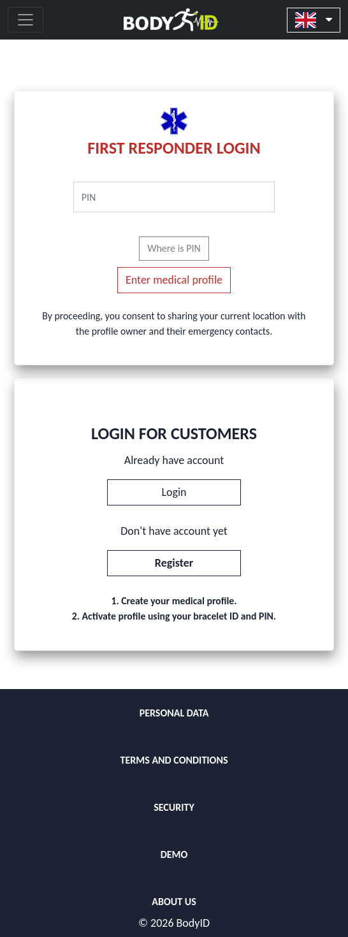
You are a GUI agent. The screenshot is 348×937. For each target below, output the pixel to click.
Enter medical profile (174, 280)
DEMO (174, 854)
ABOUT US (174, 902)
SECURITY (174, 807)
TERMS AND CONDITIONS (174, 760)
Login (173, 492)
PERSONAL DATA (174, 713)
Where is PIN (174, 248)
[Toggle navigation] (25, 20)
